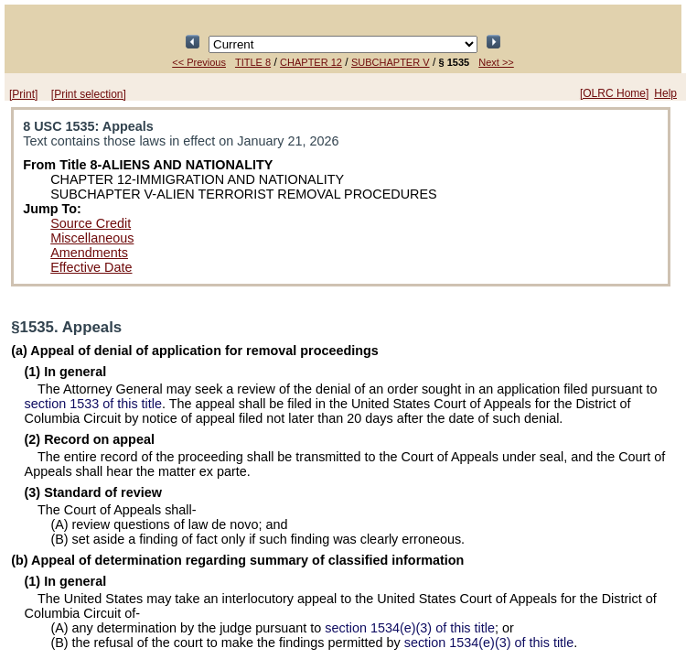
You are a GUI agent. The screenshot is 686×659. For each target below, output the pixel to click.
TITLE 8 (253, 62)
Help (665, 93)
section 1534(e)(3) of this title (410, 628)
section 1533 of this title (93, 403)
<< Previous (199, 62)
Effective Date (91, 267)
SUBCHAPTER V (390, 62)
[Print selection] (88, 94)
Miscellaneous (92, 238)
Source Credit (90, 223)
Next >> (496, 62)
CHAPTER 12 (311, 62)
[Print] (23, 94)
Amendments (89, 252)
